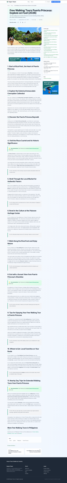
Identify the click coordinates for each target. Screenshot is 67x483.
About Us (27, 468)
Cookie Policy (46, 471)
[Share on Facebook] (20, 22)
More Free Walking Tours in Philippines (50, 57)
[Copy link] (25, 22)
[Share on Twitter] (18, 22)
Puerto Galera (35, 431)
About (32, 1)
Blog (28, 1)
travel (10, 440)
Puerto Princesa (25, 440)
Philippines (19, 440)
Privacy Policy (46, 468)
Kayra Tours (11, 2)
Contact (26, 473)
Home (9, 5)
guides (14, 440)
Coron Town (14, 433)
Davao (20, 433)
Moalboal (9, 433)
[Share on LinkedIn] (23, 22)
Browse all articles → (12, 445)
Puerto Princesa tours (34, 148)
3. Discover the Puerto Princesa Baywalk (51, 35)
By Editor (40, 19)
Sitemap (45, 473)
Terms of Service (47, 470)
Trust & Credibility (28, 470)
